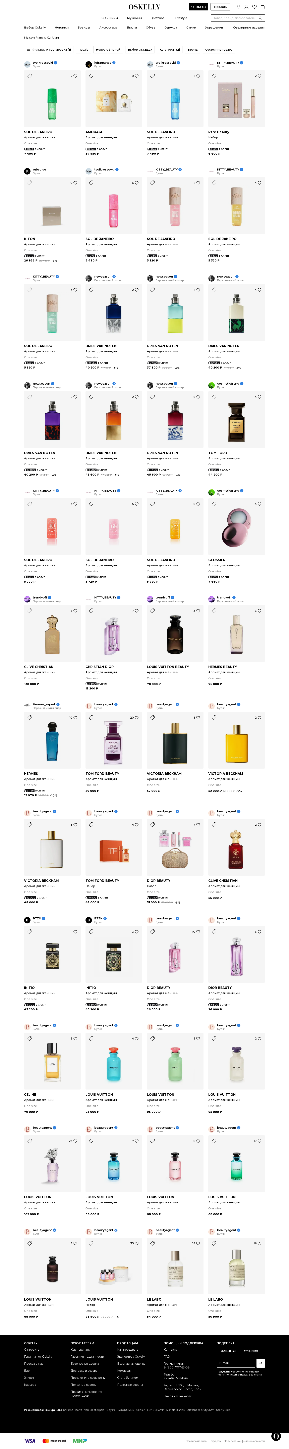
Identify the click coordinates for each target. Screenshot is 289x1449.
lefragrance (102, 62)
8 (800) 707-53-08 (177, 1367)
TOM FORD (217, 453)
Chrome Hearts (72, 1409)
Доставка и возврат (85, 1370)
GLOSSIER (216, 560)
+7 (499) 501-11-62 (176, 1378)
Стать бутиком (127, 1378)
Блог (27, 1370)
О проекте (31, 1349)
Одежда (171, 27)
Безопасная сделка (85, 1363)
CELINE (30, 1095)
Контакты (170, 1349)
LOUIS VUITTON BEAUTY (168, 667)
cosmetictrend (228, 383)
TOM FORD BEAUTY (102, 774)
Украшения (214, 27)
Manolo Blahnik (175, 1409)
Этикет (29, 1378)
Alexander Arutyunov (200, 1409)
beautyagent (103, 704)
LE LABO (154, 1299)
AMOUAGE (94, 132)
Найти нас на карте (178, 1396)
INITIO (29, 988)
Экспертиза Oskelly (131, 1356)
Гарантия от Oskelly (38, 1356)
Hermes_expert (44, 704)
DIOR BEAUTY (158, 881)
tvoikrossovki (43, 62)
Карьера (30, 1385)
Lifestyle (181, 18)
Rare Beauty (218, 132)
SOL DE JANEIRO (38, 132)
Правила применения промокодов (86, 1393)
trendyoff (40, 597)
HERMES (31, 774)
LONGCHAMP (155, 1409)
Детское (158, 18)
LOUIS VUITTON (99, 1095)
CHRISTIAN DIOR (99, 667)
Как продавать (127, 1349)
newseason (103, 276)
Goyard (111, 1409)
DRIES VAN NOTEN (101, 346)
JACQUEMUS (126, 1409)
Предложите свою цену (88, 1378)
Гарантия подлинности (87, 1356)
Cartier (140, 1409)
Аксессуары (108, 27)
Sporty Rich (223, 1409)
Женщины (109, 18)
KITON (29, 239)
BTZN (37, 918)
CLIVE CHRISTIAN (38, 667)
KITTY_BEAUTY (228, 62)
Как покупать (80, 1349)
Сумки (191, 27)
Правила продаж (196, 1441)
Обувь (150, 27)
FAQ (167, 1356)
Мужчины (134, 18)
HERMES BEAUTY (222, 667)
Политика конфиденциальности (244, 1441)
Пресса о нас (33, 1363)
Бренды (83, 27)
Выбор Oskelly (35, 27)
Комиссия (124, 1370)
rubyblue (39, 169)
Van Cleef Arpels (94, 1409)
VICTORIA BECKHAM (164, 774)
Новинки (62, 27)
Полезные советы (83, 1385)
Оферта (216, 1441)
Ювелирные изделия (249, 27)
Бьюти (132, 27)
